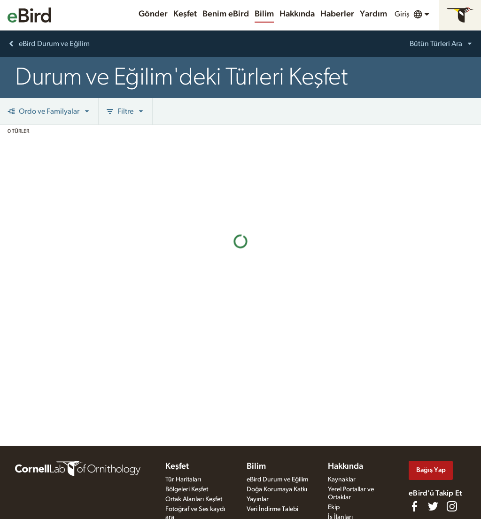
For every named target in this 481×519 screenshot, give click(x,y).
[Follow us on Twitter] (433, 506)
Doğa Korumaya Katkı (277, 489)
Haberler (337, 14)
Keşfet (185, 14)
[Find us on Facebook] (414, 506)
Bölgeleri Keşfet (186, 489)
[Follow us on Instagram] (452, 506)
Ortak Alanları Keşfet (193, 499)
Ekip (334, 507)
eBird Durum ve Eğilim (277, 479)
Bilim (264, 14)
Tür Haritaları (183, 479)
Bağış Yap (431, 469)
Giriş (402, 14)
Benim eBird (225, 14)
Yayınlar (258, 499)
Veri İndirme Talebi (272, 509)
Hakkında (297, 14)
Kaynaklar (342, 479)
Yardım (373, 14)
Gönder (153, 14)
